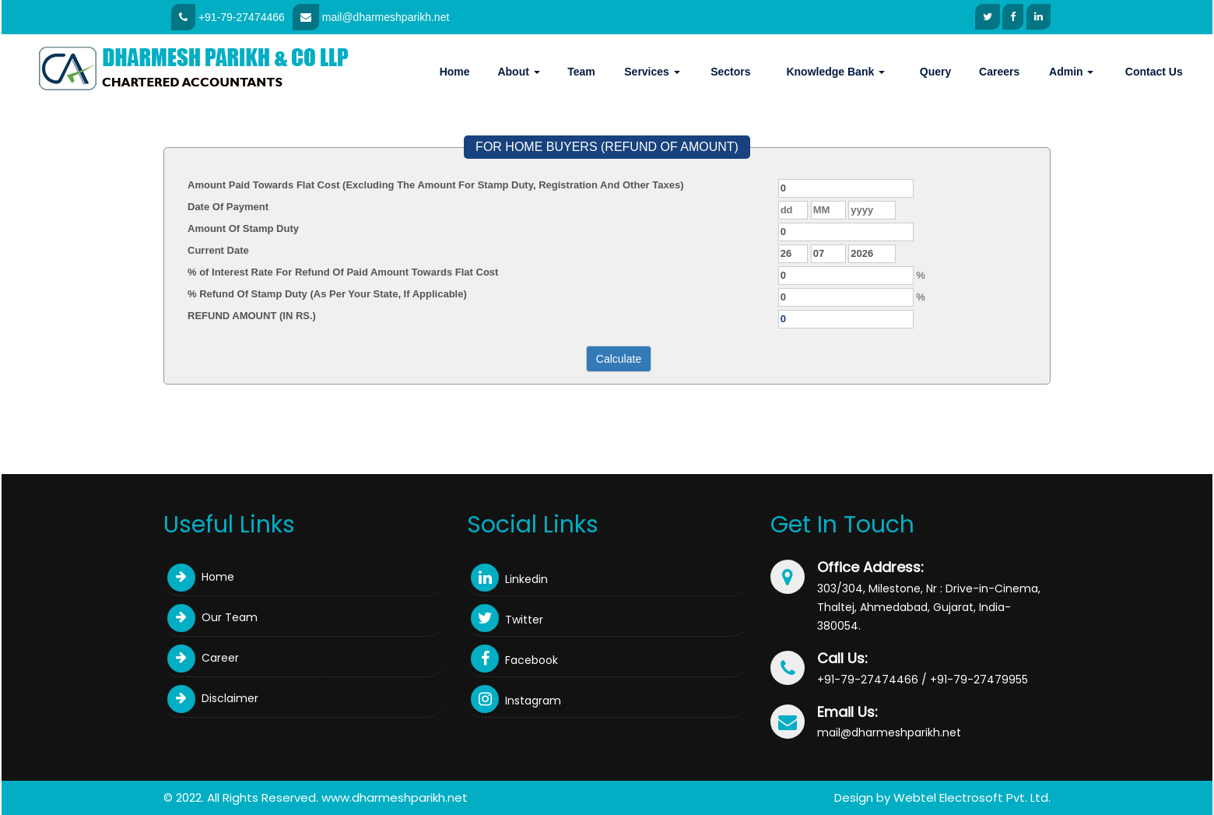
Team (581, 71)
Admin (1071, 71)
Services (652, 71)
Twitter (507, 619)
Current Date (218, 250)
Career (203, 658)
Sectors (730, 71)
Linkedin (509, 579)
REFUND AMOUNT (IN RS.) (252, 315)
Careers (999, 71)
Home (455, 71)
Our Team (212, 617)
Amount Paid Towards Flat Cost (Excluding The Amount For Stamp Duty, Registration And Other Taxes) (436, 185)
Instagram (516, 700)
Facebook (514, 660)
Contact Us (1154, 71)
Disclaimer (212, 698)
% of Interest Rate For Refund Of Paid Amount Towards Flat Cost (343, 272)
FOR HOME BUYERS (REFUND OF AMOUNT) (607, 146)
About (518, 71)
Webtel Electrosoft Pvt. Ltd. (972, 797)
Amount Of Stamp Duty (243, 228)
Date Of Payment (228, 207)
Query (935, 71)
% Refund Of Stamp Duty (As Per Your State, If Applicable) (327, 294)
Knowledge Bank (835, 71)
